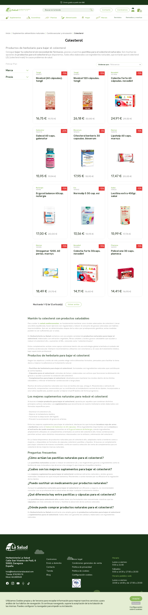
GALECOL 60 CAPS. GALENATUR (45, 137)
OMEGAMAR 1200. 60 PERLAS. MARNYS (48, 252)
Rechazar (136, 603)
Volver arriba (73, 304)
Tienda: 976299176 (14, 574)
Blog (48, 574)
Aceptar (136, 599)
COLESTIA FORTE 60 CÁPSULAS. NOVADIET (122, 79)
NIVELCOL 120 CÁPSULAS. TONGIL (86, 79)
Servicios (118, 17)
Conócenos (122, 10)
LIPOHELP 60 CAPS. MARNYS (121, 137)
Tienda (49, 571)
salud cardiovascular (49, 323)
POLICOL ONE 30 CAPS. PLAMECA (122, 252)
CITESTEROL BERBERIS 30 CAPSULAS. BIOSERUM (87, 137)
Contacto (106, 10)
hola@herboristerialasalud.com (20, 571)
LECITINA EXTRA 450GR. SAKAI (123, 194)
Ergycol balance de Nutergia (80, 429)
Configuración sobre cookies (136, 608)
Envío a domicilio (54, 563)
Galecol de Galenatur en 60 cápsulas (61, 427)
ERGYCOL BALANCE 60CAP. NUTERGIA (49, 194)
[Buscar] (65, 10)
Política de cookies (80, 571)
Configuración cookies (82, 575)
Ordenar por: (103, 65)
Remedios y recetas (134, 17)
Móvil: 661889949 (14, 577)
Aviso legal (77, 559)
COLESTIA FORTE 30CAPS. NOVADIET (87, 252)
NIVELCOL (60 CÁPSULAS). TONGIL (49, 79)
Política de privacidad (82, 567)
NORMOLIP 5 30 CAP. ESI (86, 193)
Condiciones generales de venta (87, 563)
